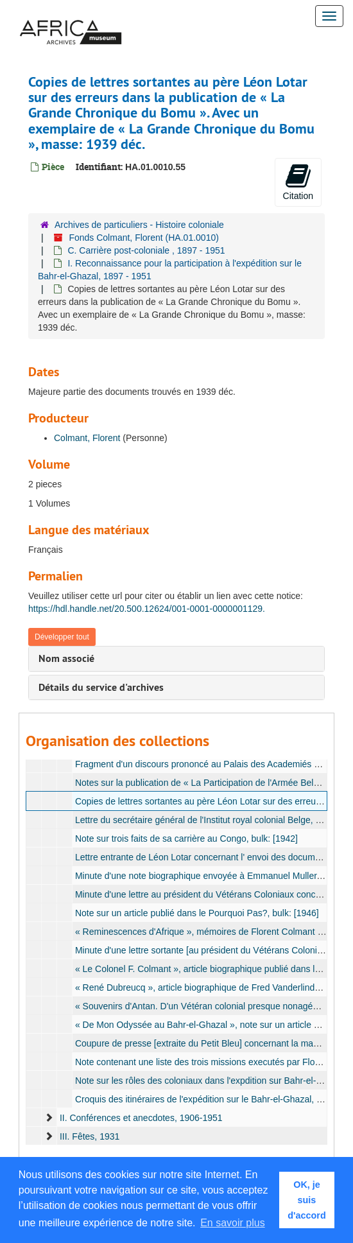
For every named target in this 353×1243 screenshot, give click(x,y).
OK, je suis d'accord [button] (306, 1200)
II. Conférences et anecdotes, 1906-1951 (141, 1118)
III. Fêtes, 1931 (89, 1136)
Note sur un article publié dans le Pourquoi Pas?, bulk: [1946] (197, 913)
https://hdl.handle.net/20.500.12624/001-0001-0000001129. (146, 609)
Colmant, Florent (87, 438)
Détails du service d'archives (101, 687)
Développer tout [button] (62, 636)
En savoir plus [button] (232, 1222)
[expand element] (48, 1117)
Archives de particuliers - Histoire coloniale (139, 225)
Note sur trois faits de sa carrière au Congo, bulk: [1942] (186, 838)
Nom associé (66, 658)
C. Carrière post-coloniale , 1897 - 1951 (146, 250)
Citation (298, 181)
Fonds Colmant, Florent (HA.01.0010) (143, 237)
